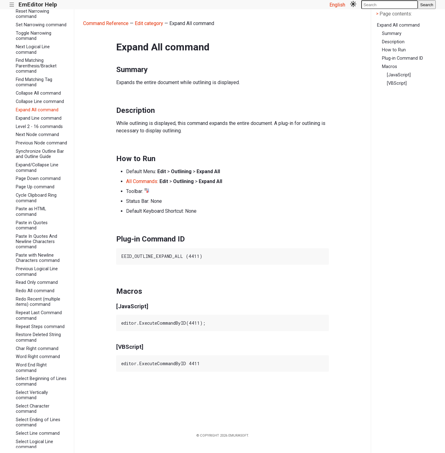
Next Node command (37, 134)
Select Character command (32, 409)
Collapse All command (38, 93)
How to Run (394, 50)
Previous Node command (41, 143)
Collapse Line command (40, 101)
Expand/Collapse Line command (37, 167)
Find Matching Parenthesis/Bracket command (36, 66)
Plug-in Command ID (402, 58)
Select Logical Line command (34, 444)
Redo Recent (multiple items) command (38, 302)
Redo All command (35, 290)
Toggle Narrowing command (33, 36)
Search (426, 4)
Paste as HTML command (31, 211)
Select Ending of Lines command (38, 422)
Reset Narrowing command (32, 14)
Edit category (149, 23)
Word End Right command (31, 367)
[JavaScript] (399, 75)
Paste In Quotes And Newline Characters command (36, 242)
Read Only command (37, 282)
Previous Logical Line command (37, 271)
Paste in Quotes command (32, 225)
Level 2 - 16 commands (39, 126)
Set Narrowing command (41, 25)
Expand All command (37, 110)
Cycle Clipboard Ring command (36, 198)
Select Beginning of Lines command (41, 381)
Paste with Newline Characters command (38, 258)
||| (12, 4)
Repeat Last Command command (39, 315)
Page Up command (35, 187)
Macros (389, 66)
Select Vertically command (32, 395)
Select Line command (38, 433)
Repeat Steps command (40, 326)
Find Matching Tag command (34, 82)
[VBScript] (397, 83)
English (337, 5)
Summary (391, 33)
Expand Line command (38, 118)
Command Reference (106, 23)
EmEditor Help (38, 4)
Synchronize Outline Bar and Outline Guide (40, 154)
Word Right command (38, 356)
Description (393, 42)
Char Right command (37, 348)
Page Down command (38, 178)
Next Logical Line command (33, 49)
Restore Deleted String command (38, 337)
